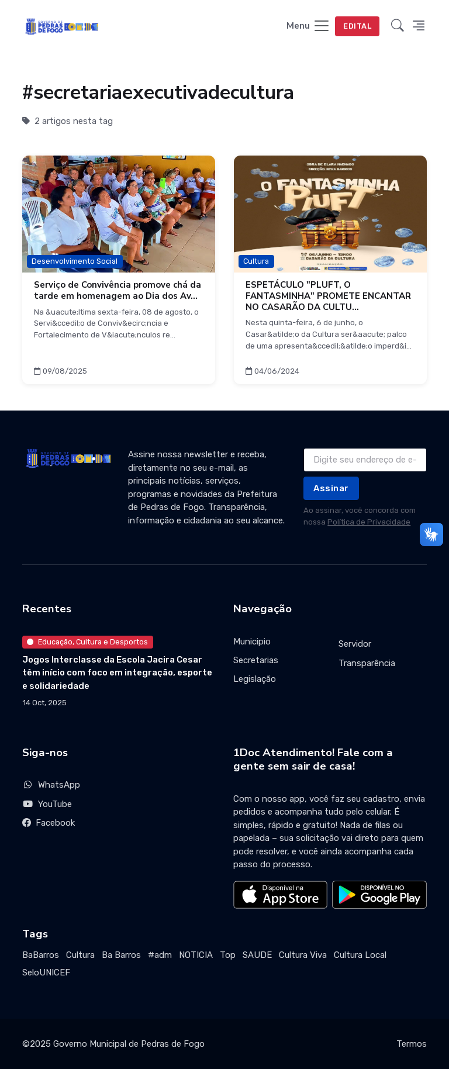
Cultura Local (360, 955)
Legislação (254, 679)
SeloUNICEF (46, 972)
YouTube (47, 804)
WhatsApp (51, 785)
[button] (397, 27)
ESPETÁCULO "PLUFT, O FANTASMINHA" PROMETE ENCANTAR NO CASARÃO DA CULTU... (328, 296)
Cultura (80, 955)
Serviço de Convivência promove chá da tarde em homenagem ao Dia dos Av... (117, 290)
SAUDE (257, 955)
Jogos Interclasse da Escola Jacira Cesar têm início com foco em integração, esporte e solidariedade (117, 672)
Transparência (367, 663)
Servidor (355, 644)
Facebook (48, 823)
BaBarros (40, 955)
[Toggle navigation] (308, 27)
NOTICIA (196, 955)
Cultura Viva (303, 955)
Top (228, 955)
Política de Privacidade (368, 522)
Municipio (252, 641)
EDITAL (357, 26)
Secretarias (255, 660)
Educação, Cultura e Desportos (87, 641)
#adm (160, 955)
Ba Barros (121, 955)
